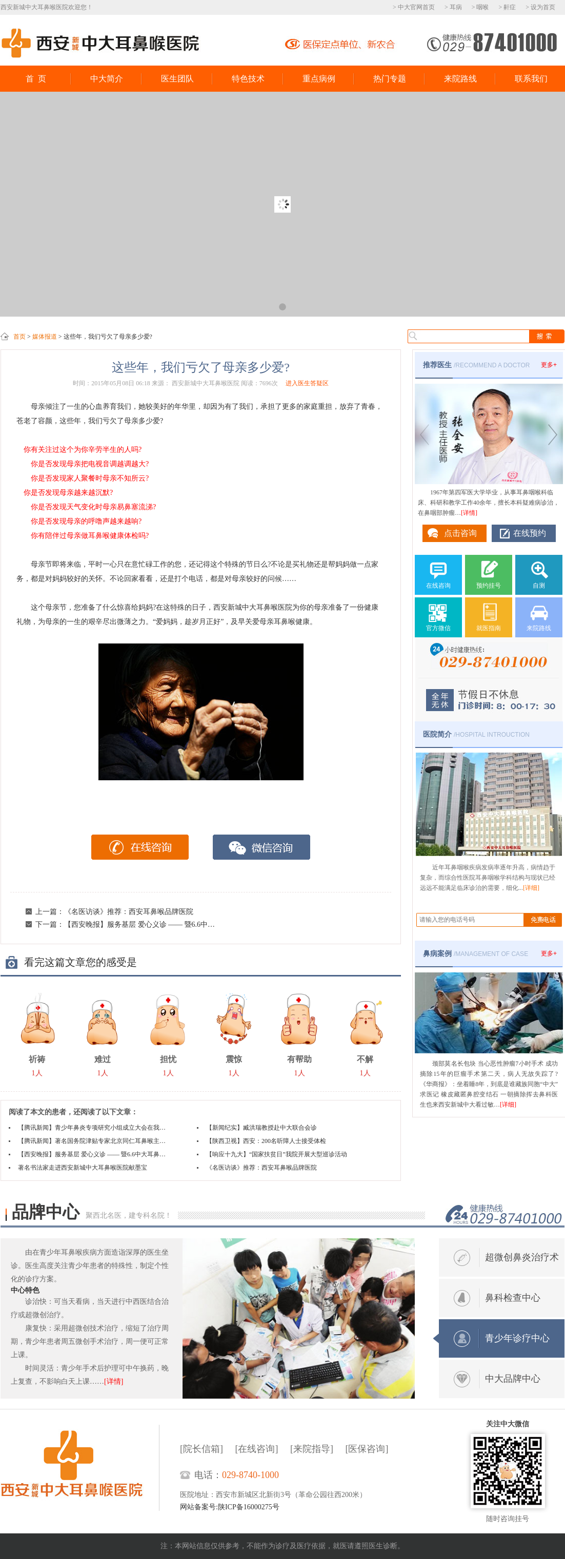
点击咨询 (460, 533)
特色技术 (248, 78)
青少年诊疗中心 (517, 1338)
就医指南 (488, 628)
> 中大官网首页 (414, 7)
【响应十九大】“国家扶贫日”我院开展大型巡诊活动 (276, 1154)
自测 (539, 585)
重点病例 (318, 78)
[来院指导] (311, 1449)
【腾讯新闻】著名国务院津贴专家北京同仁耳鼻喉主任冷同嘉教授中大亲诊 (93, 1141)
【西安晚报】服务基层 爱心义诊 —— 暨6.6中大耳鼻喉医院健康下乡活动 (179, 924)
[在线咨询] (256, 1449)
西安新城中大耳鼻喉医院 (80, 1468)
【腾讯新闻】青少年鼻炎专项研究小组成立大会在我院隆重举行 (93, 1127)
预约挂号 (488, 585)
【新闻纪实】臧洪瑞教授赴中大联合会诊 (261, 1127)
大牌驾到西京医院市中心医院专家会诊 (282, 204)
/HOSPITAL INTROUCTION (476, 734)
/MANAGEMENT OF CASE (475, 953)
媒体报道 (44, 336)
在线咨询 (140, 847)
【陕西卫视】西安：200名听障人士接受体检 (266, 1141)
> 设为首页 (540, 7)
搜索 (546, 336)
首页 (19, 336)
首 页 (36, 78)
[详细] (531, 887)
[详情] (469, 512)
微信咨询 (262, 847)
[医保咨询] (367, 1449)
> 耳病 (453, 7)
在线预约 (529, 533)
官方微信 (438, 628)
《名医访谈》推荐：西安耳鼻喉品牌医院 (128, 912)
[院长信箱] (201, 1449)
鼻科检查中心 (512, 1298)
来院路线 (460, 78)
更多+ (549, 364)
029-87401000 (491, 42)
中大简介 (106, 78)
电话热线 (503, 1214)
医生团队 (177, 78)
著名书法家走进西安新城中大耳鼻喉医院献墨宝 (82, 1167)
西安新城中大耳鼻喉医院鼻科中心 (101, 44)
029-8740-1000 (250, 1475)
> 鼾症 (507, 7)
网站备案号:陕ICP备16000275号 (229, 1507)
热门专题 (389, 78)
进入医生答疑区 (307, 383)
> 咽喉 (480, 7)
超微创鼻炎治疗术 (522, 1257)
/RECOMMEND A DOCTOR (476, 365)
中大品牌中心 (512, 1379)
